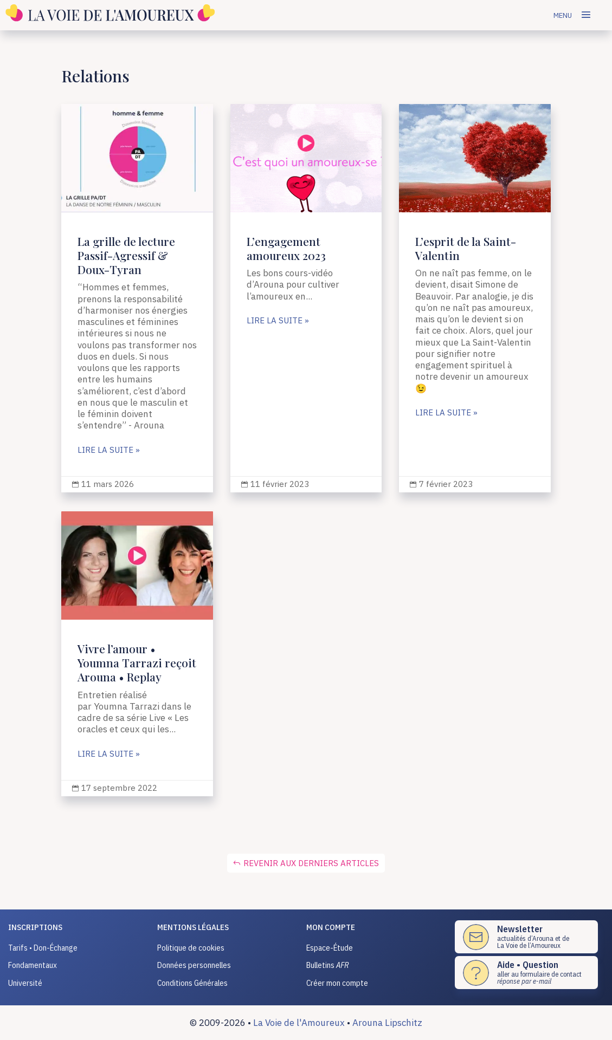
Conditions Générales (192, 983)
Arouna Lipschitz (387, 1023)
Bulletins (327, 965)
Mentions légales (193, 927)
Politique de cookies (190, 947)
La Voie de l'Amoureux (299, 1023)
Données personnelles (194, 965)
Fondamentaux (32, 965)
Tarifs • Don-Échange (43, 947)
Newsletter (520, 929)
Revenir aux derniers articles (311, 863)
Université (25, 983)
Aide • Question (527, 965)
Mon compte (330, 927)
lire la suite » (109, 450)
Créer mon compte (337, 983)
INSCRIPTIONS (35, 927)
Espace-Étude (329, 947)
